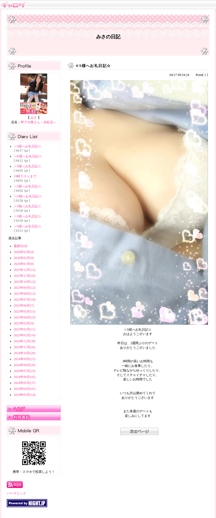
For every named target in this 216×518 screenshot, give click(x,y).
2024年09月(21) (24, 359)
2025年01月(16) (24, 335)
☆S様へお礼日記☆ (27, 146)
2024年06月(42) (24, 377)
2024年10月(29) (24, 353)
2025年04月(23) (24, 317)
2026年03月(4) (24, 252)
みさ (34, 117)
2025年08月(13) (24, 293)
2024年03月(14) (24, 395)
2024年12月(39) (24, 341)
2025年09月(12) (24, 288)
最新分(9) (20, 246)
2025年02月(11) (24, 329)
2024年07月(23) (24, 371)
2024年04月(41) (24, 389)
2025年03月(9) (24, 323)
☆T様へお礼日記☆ (27, 166)
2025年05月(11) (24, 311)
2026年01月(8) (24, 264)
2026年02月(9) (24, 258)
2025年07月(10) (24, 299)
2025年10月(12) (24, 282)
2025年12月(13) (24, 270)
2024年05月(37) (24, 383)
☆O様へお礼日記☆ (28, 196)
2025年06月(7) (24, 305)
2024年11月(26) (24, 347)
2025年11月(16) (24, 276)
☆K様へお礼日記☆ (28, 156)
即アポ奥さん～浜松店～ (38, 122)
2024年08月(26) (24, 365)
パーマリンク (16, 493)
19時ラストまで (25, 176)
